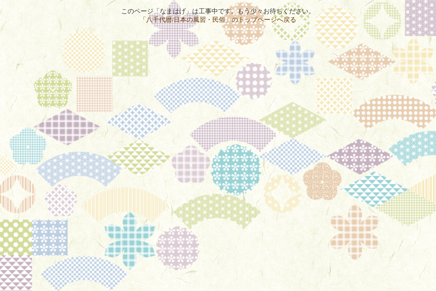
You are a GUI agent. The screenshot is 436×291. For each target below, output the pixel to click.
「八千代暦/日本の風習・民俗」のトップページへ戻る (218, 19)
